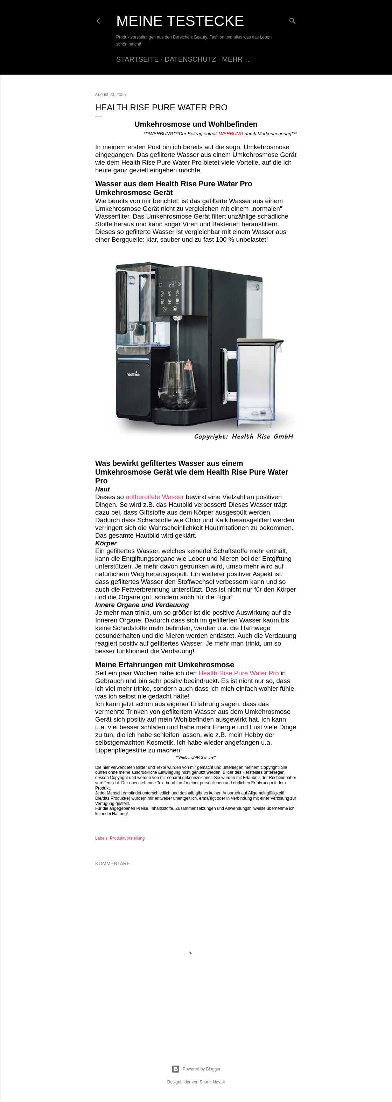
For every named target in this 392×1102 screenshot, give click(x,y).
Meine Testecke (180, 21)
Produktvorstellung (127, 838)
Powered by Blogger (196, 1069)
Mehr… (236, 59)
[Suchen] (292, 19)
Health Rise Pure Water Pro (239, 673)
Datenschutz (190, 59)
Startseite (137, 59)
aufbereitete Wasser (155, 497)
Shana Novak (212, 1082)
